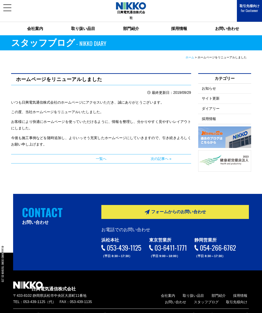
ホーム (190, 51)
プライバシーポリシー (213, 307)
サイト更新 (211, 93)
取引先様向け (246, 8)
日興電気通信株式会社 (66, 280)
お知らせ (209, 83)
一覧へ (101, 153)
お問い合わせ (227, 23)
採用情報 (179, 23)
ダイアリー (211, 103)
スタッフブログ (210, 295)
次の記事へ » (161, 153)
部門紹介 (131, 23)
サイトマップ (240, 307)
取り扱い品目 (83, 23)
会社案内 (35, 23)
